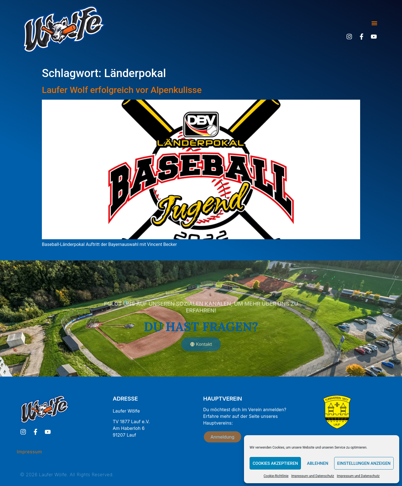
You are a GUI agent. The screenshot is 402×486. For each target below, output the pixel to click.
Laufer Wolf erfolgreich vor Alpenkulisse (122, 90)
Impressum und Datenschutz (312, 476)
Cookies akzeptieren (275, 463)
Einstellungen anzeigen (364, 463)
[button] (374, 23)
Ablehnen (317, 463)
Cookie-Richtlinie (276, 476)
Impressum (29, 451)
